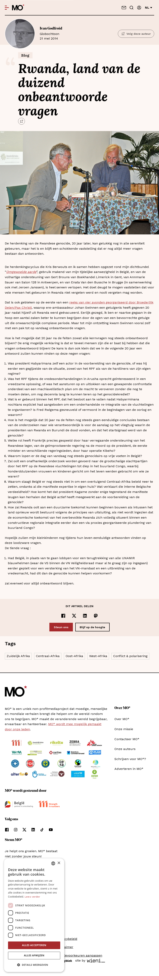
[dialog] (34, 915)
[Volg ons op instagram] (16, 830)
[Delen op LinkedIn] (85, 616)
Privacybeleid (67, 939)
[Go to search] (131, 7)
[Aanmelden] (139, 7)
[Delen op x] (74, 616)
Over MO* (121, 719)
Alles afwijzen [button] (34, 955)
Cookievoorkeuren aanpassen (79, 955)
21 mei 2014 (76, 33)
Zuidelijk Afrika (18, 656)
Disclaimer (65, 947)
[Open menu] (7, 8)
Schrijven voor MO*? (130, 759)
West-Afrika (98, 656)
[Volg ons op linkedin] (33, 830)
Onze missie (123, 729)
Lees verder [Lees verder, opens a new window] (32, 896)
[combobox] (53, 863)
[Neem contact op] (124, 7)
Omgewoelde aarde (21, 272)
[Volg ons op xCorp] (24, 830)
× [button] (58, 863)
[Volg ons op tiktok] (42, 830)
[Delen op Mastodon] (96, 616)
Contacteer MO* (126, 739)
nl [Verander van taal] (148, 7)
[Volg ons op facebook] (7, 830)
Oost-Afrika (74, 656)
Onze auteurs (125, 749)
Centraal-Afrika (48, 656)
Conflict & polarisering (130, 656)
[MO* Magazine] (18, 7)
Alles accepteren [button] (34, 945)
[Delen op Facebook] (63, 616)
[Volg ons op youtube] (51, 830)
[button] (34, 965)
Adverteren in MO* (128, 769)
